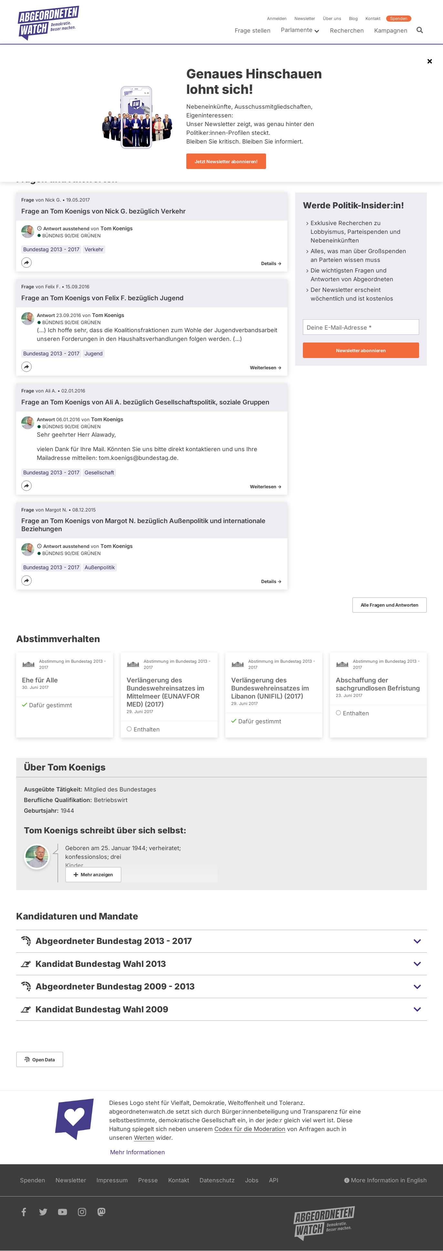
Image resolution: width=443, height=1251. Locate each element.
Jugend (94, 353)
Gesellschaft (99, 472)
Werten (144, 1137)
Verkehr (94, 249)
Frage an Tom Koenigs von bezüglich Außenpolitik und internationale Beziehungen (143, 525)
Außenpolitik (100, 567)
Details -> (271, 263)
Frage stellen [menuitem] (253, 30)
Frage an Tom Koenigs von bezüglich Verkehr (103, 211)
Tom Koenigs (116, 228)
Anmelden (277, 18)
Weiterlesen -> (266, 367)
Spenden (398, 18)
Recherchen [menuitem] (347, 30)
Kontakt (373, 18)
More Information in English (385, 1180)
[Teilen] (26, 262)
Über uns (332, 18)
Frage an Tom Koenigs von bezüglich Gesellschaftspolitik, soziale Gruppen (145, 402)
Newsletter (304, 18)
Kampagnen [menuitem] (390, 30)
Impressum (112, 1180)
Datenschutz (217, 1180)
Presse (148, 1180)
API (273, 1180)
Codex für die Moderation (249, 1129)
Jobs (252, 1180)
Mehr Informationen (137, 1152)
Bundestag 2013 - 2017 (51, 249)
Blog (353, 18)
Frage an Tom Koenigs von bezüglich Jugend (102, 298)
